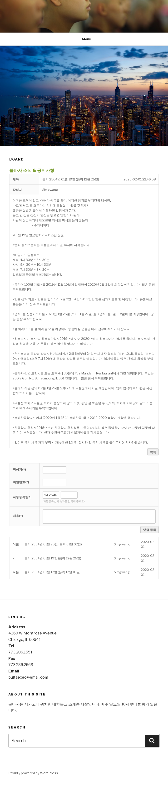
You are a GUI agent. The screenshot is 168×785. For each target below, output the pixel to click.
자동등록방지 (22, 497)
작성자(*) (19, 469)
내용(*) (18, 516)
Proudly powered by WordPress (33, 773)
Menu (84, 39)
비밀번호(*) (21, 482)
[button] (50, 190)
